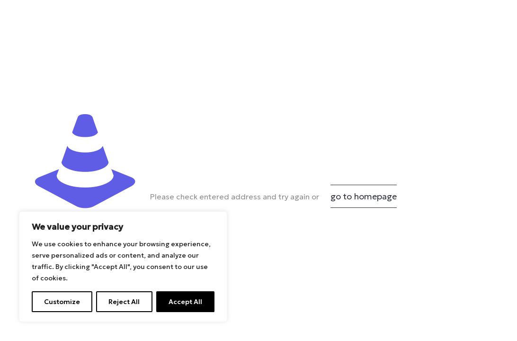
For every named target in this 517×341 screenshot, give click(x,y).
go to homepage (363, 196)
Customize (62, 301)
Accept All (185, 301)
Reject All (124, 301)
